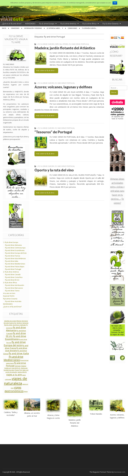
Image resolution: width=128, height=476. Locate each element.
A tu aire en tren (9, 293)
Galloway (18, 366)
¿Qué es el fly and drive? (12, 23)
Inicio (4, 28)
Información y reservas (33, 28)
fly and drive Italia (19, 353)
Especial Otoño (61, 44)
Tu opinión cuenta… (89, 28)
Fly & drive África (89, 23)
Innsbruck (7, 368)
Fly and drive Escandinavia (14, 250)
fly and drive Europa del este (15, 343)
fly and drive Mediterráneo (13, 358)
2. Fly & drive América (11, 272)
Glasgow (23, 366)
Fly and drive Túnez (12, 291)
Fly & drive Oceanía (110, 23)
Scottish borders (9, 370)
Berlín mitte (8, 325)
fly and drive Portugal (16, 364)
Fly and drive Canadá (12, 274)
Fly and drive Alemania (13, 245)
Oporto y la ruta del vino (54, 170)
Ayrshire (19, 323)
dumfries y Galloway (19, 325)
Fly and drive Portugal (79, 44)
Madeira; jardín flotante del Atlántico (64, 48)
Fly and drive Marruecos (14, 288)
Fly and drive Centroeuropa (15, 248)
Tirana (17, 370)
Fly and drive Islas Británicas (15, 258)
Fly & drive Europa (46, 23)
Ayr (15, 323)
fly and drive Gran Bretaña (16, 349)
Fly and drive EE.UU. (12, 280)
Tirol (20, 370)
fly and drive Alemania (16, 329)
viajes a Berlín (22, 372)
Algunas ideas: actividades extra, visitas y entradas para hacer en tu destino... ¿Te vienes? (117, 190)
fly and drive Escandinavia (15, 338)
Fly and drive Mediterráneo (15, 264)
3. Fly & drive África (10, 283)
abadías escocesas (10, 321)
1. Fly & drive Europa (45, 44)
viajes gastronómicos (14, 389)
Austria (11, 323)
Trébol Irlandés (96, 414)
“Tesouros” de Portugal (53, 132)
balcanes (25, 323)
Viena (26, 391)
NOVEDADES (30, 23)
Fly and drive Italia (11, 261)
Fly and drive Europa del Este (16, 253)
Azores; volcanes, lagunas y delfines (63, 87)
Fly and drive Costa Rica (13, 277)
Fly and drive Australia (13, 301)
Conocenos (15, 28)
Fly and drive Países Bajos (14, 266)
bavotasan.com (119, 472)
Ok (115, 3)
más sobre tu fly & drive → (46, 70)
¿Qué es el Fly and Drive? (12, 307)
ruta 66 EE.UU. (16, 368)
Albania (18, 321)
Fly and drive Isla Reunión (14, 285)
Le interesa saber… (54, 28)
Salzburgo (24, 368)
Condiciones (72, 28)
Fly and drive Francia (12, 256)
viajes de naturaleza (15, 381)
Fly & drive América (68, 23)
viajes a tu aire (14, 374)
